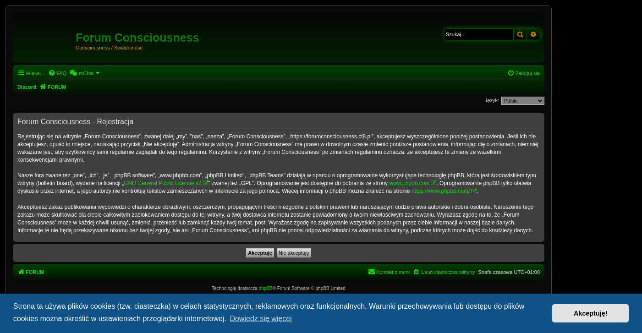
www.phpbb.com (409, 183)
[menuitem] (57, 73)
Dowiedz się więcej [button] (261, 318)
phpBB (266, 288)
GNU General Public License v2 (162, 183)
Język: (492, 100)
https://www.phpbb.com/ (441, 191)
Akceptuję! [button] (591, 313)
